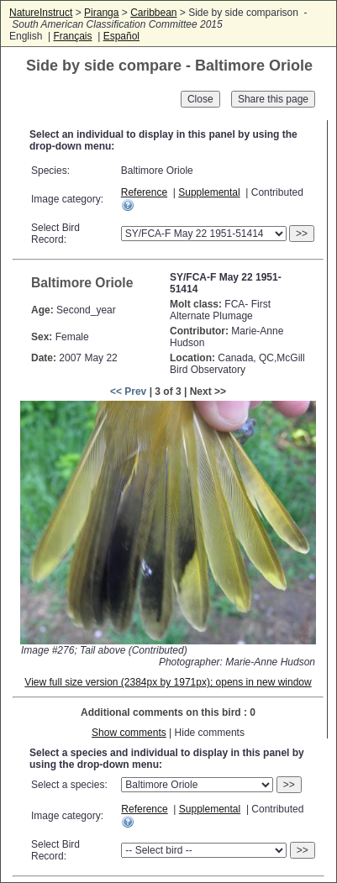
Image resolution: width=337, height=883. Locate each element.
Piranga (101, 12)
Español (121, 36)
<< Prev (128, 391)
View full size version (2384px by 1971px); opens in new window (167, 682)
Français (72, 36)
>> (302, 233)
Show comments (129, 732)
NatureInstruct (40, 12)
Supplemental (209, 192)
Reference (144, 192)
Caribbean (153, 12)
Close (200, 99)
